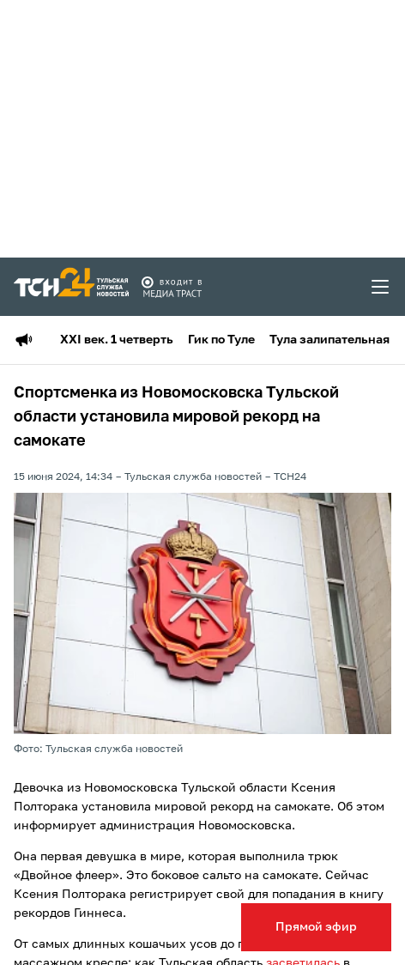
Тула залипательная (329, 340)
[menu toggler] (381, 286)
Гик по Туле (221, 340)
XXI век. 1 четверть (116, 340)
